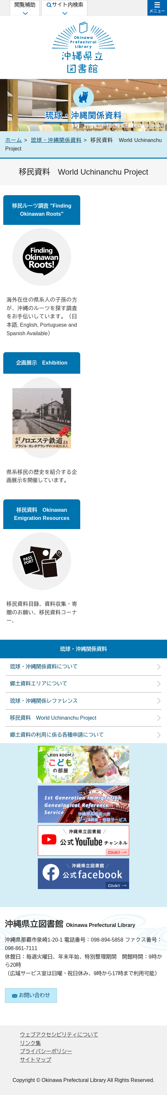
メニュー (157, 11)
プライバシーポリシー (46, 1051)
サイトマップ (35, 1060)
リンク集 (30, 1043)
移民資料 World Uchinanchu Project (53, 718)
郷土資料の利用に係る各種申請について (57, 735)
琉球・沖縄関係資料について (44, 666)
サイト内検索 (65, 8)
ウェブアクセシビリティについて (59, 1035)
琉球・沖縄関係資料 (56, 140)
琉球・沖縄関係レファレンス (44, 701)
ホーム (13, 140)
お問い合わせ (31, 995)
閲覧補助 (24, 8)
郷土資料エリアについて (39, 683)
